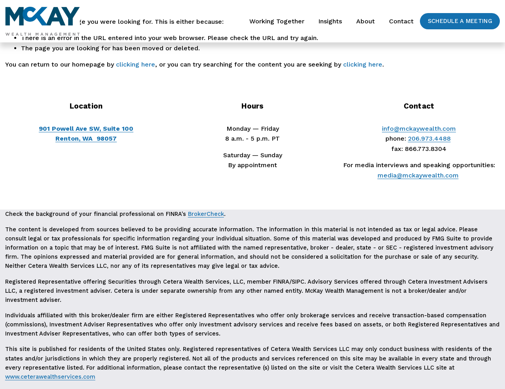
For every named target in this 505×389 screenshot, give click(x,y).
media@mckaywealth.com (418, 175)
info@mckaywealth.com (419, 128)
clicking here (135, 64)
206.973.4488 (429, 138)
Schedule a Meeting (460, 21)
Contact (401, 21)
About (365, 21)
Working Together (276, 21)
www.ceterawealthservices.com (50, 377)
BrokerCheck (206, 214)
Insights (330, 21)
